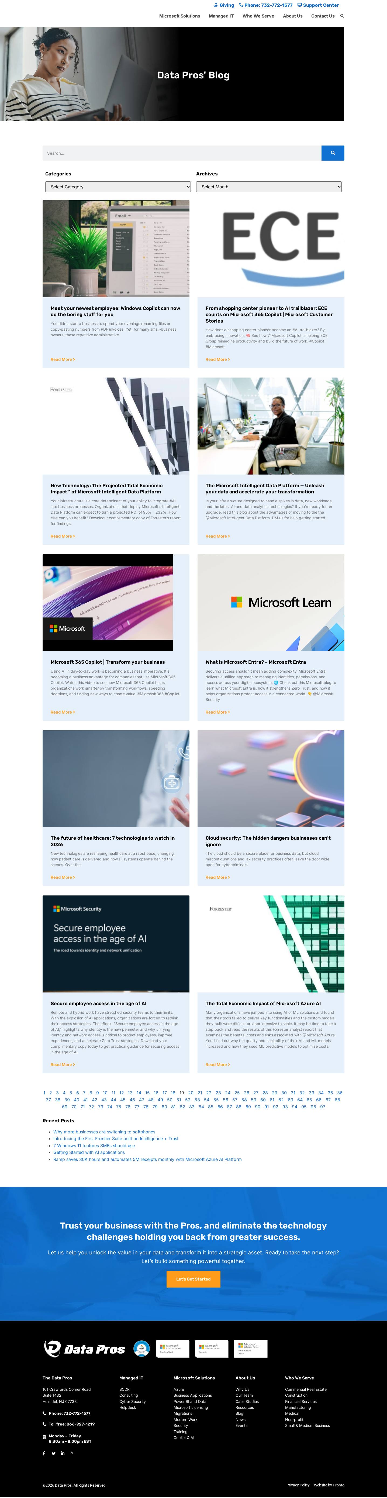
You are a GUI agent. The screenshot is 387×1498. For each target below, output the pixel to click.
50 (169, 1101)
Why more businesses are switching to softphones (104, 1133)
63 (290, 1101)
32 (302, 1094)
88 (238, 1108)
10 (105, 1094)
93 (285, 1108)
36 (340, 1094)
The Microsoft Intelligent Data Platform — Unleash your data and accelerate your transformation (265, 489)
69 (64, 1108)
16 (156, 1094)
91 (266, 1108)
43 (104, 1101)
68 (337, 1101)
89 (248, 1108)
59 (253, 1101)
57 (234, 1101)
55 (216, 1101)
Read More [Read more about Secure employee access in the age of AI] (62, 1065)
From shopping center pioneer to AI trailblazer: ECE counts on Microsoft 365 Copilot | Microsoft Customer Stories (269, 314)
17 (165, 1094)
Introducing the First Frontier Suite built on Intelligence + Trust (115, 1140)
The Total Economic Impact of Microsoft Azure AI (263, 1005)
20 (191, 1094)
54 (206, 1101)
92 (275, 1108)
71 (83, 1108)
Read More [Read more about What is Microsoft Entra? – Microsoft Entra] (217, 712)
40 (76, 1101)
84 (201, 1108)
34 (321, 1094)
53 (197, 1101)
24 (227, 1094)
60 (263, 1101)
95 (304, 1108)
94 (294, 1108)
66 (319, 1101)
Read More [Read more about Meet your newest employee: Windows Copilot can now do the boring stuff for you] (62, 359)
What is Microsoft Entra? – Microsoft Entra (256, 663)
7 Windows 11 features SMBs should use (94, 1147)
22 (209, 1094)
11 (113, 1094)
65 (309, 1101)
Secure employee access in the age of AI (99, 1005)
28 (265, 1094)
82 (182, 1108)
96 (313, 1108)
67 (328, 1101)
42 (94, 1101)
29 (274, 1094)
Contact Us (323, 16)
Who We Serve (258, 16)
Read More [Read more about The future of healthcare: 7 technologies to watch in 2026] (62, 878)
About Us (293, 16)
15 (147, 1094)
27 (255, 1094)
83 (192, 1108)
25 (237, 1094)
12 (121, 1094)
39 (67, 1101)
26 (246, 1094)
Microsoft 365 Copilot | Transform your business (108, 663)
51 (179, 1101)
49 (160, 1101)
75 (118, 1108)
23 (218, 1094)
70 (74, 1108)
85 (210, 1108)
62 (281, 1101)
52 (188, 1101)
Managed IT (221, 16)
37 (48, 1101)
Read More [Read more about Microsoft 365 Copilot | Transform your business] (62, 712)
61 (272, 1101)
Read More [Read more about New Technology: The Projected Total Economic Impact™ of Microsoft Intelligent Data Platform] (62, 536)
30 (284, 1094)
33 (311, 1094)
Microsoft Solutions (179, 16)
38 (57, 1101)
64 (300, 1101)
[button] (342, 16)
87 (229, 1108)
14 (139, 1094)
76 (127, 1108)
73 (100, 1108)
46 (132, 1101)
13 (130, 1094)
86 (220, 1108)
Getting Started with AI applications (89, 1153)
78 (145, 1108)
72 (91, 1108)
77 (136, 1108)
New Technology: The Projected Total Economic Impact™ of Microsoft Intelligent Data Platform (107, 489)
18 (173, 1094)
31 (293, 1094)
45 (123, 1101)
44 (113, 1101)
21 (200, 1094)
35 (330, 1094)
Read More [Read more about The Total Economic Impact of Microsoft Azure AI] (217, 1065)
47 (141, 1101)
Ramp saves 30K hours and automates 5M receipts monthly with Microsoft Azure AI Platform (147, 1160)
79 (155, 1108)
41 (85, 1101)
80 (164, 1108)
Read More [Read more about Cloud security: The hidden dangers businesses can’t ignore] (217, 878)
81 (173, 1108)
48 (151, 1101)
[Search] (333, 153)
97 (322, 1108)
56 (225, 1101)
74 (109, 1108)
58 (244, 1101)
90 (257, 1108)
